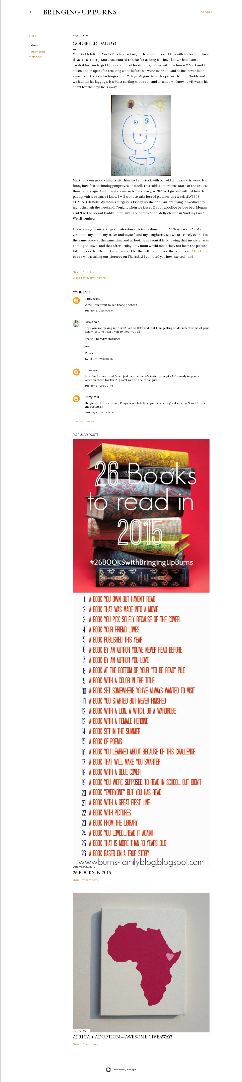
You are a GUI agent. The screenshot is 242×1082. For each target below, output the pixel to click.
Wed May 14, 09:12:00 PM (99, 412)
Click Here (200, 251)
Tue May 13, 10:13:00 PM (99, 385)
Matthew (35, 57)
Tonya (89, 322)
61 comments (90, 1044)
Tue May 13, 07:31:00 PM (99, 358)
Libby (88, 299)
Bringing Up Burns (79, 12)
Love (88, 370)
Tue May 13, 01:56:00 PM (99, 310)
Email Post (88, 272)
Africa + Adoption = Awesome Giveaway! (122, 1037)
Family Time (37, 52)
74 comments (90, 879)
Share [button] (33, 36)
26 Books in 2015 (92, 872)
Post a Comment (84, 421)
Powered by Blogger (121, 1069)
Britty (89, 397)
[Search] (207, 12)
